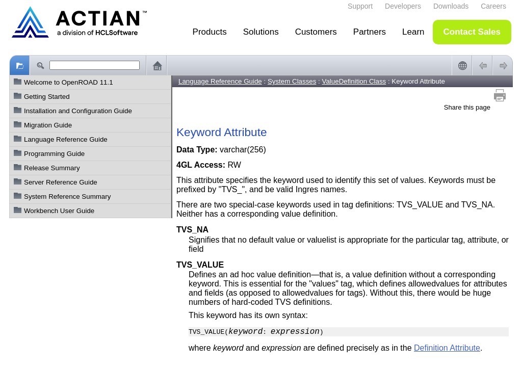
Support (360, 6)
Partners (369, 32)
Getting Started (47, 96)
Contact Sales (472, 32)
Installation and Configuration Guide (78, 111)
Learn (413, 32)
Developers (403, 6)
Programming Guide (54, 154)
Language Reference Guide (66, 139)
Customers (316, 32)
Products (210, 32)
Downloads (450, 6)
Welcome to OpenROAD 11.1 (68, 82)
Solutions (261, 32)
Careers (493, 6)
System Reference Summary (67, 196)
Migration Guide (48, 125)
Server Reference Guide (60, 182)
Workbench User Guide (59, 211)
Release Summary (52, 168)
